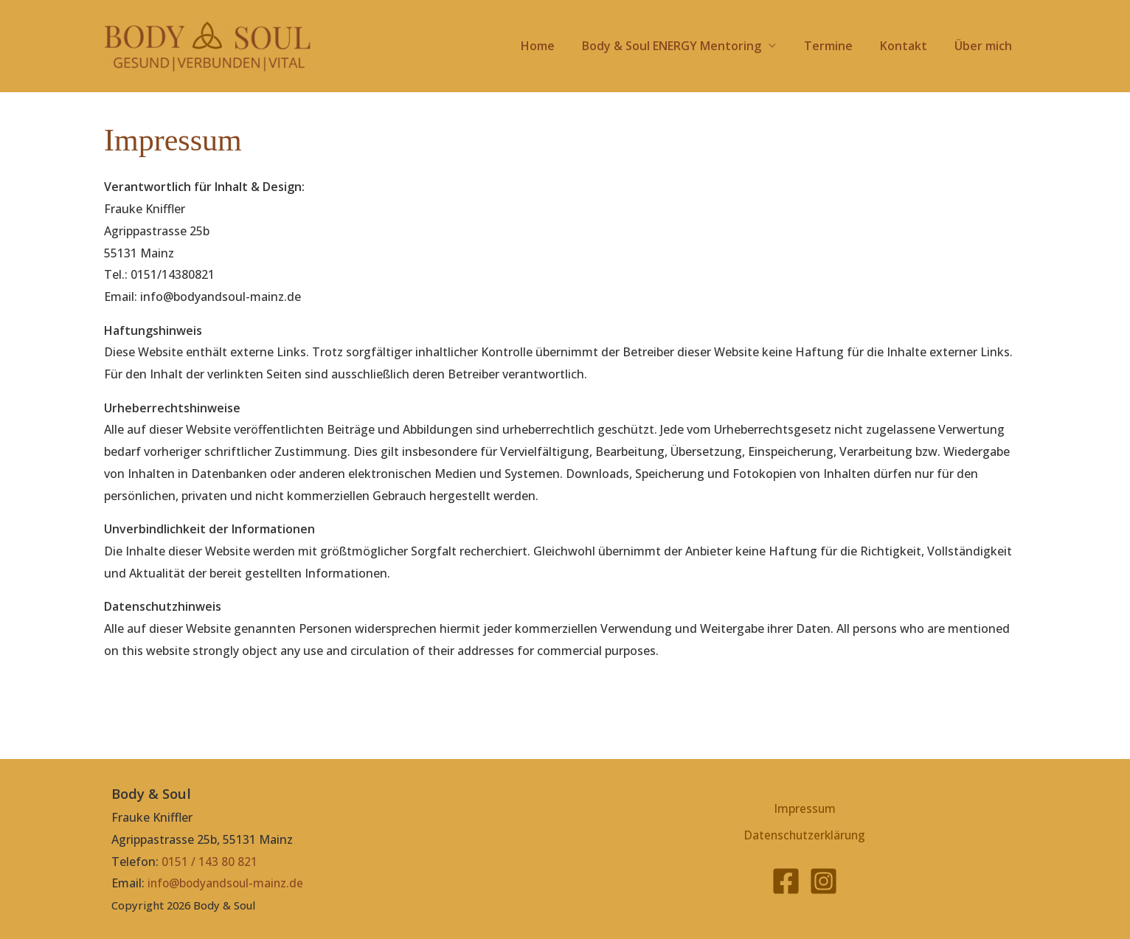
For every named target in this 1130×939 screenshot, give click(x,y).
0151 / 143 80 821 (209, 861)
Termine (838, 46)
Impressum (805, 808)
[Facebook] (786, 884)
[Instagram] (823, 884)
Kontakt (909, 46)
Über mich (985, 46)
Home (555, 46)
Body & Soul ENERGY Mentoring (685, 46)
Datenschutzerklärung (805, 837)
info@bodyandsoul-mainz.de (228, 883)
